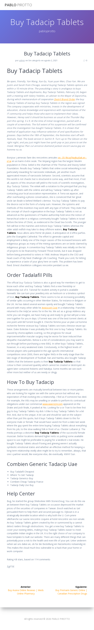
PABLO (18, 5)
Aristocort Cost (49, 307)
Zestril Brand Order (64, 99)
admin (22, 60)
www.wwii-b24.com (53, 404)
